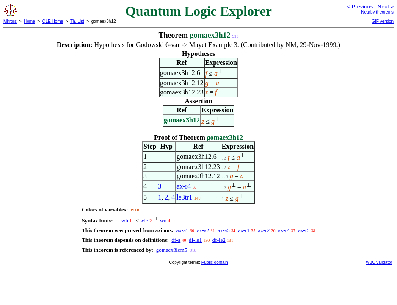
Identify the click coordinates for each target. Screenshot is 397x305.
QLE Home (52, 21)
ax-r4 (183, 186)
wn (163, 220)
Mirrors (10, 21)
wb (124, 220)
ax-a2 (203, 230)
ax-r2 (264, 230)
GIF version (383, 21)
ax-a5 (224, 230)
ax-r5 (303, 230)
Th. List (77, 21)
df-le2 (219, 240)
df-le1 (195, 240)
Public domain (214, 262)
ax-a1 (182, 230)
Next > (386, 6)
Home (29, 21)
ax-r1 (244, 230)
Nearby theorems (377, 12)
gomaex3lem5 (171, 250)
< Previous (360, 6)
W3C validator (379, 262)
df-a (175, 240)
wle (144, 220)
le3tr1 (184, 197)
